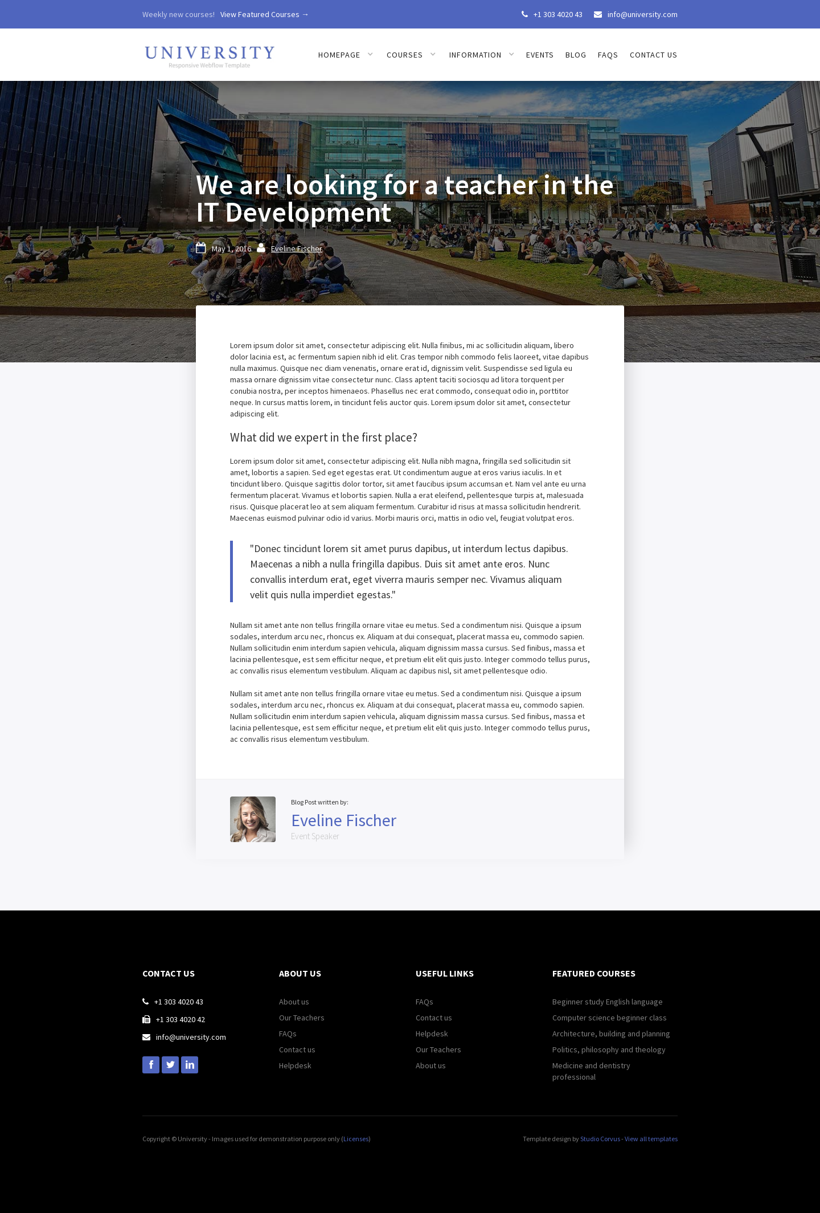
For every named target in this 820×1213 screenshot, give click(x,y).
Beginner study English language (607, 1001)
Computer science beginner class (609, 1017)
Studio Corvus (600, 1138)
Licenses (355, 1138)
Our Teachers (302, 1017)
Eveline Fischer (296, 248)
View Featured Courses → (264, 14)
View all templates (651, 1138)
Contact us (654, 55)
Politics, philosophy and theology (609, 1049)
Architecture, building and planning (611, 1033)
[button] (346, 54)
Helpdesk (295, 1065)
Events (540, 55)
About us (294, 1001)
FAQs (608, 55)
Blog (576, 55)
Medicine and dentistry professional (591, 1071)
